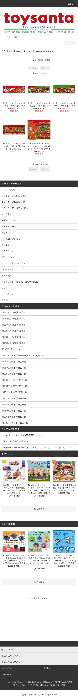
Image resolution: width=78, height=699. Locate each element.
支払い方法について (18, 682)
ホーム (7, 682)
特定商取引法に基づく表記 (63, 682)
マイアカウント (7, 668)
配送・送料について (34, 682)
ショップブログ (50, 685)
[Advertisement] (39, 620)
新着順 (47, 60)
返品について (47, 682)
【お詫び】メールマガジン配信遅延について (22, 435)
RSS (59, 685)
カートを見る (45, 668)
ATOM (64, 685)
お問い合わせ (6, 674)
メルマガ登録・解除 (36, 685)
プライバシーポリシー (19, 685)
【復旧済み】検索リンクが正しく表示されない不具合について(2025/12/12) (36, 447)
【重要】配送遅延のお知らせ (14, 441)
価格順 (40, 60)
